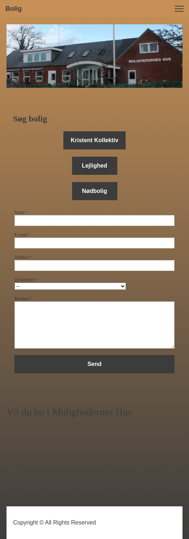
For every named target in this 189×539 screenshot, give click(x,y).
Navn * (21, 212)
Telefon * (23, 257)
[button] (179, 8)
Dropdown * (25, 280)
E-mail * (22, 235)
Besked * (23, 298)
